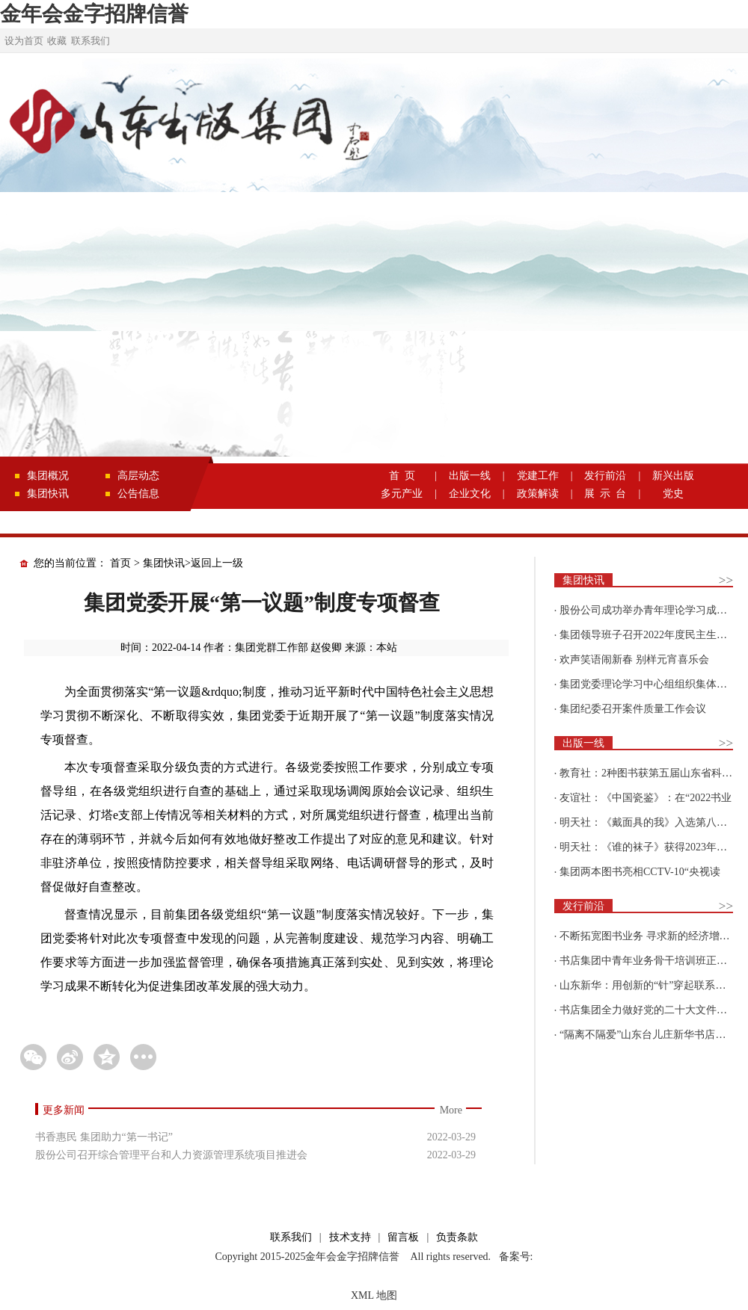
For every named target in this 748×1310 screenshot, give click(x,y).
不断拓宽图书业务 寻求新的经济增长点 (650, 936)
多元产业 (402, 493)
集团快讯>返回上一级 (193, 563)
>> (726, 580)
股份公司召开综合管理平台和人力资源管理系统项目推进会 (171, 1155)
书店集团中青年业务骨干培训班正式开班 (654, 960)
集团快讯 (48, 493)
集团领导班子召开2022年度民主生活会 (649, 634)
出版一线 (470, 475)
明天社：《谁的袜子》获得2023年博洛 (649, 847)
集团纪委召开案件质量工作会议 (633, 708)
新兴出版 (673, 475)
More (451, 1110)
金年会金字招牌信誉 (94, 13)
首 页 (402, 475)
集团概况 (48, 475)
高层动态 (138, 475)
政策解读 (538, 493)
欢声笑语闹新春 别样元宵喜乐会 (634, 659)
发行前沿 (605, 475)
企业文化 (470, 493)
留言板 (403, 1237)
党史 (673, 493)
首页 (120, 563)
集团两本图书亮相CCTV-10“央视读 (640, 871)
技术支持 (350, 1237)
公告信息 (138, 493)
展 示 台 (605, 493)
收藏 (57, 40)
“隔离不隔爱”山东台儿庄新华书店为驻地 (653, 1034)
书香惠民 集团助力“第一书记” (104, 1137)
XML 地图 (374, 1295)
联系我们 (90, 40)
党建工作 (538, 475)
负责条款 (457, 1237)
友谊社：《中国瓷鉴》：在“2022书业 (646, 797)
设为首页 (23, 40)
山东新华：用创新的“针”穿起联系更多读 (653, 985)
